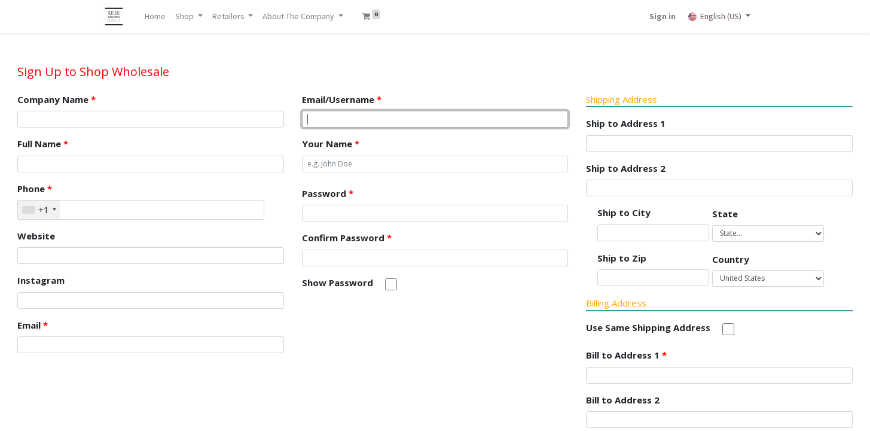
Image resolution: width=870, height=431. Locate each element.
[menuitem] (156, 16)
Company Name (56, 99)
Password (327, 193)
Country (730, 259)
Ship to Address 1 (626, 123)
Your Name (330, 144)
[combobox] (39, 210)
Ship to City (624, 212)
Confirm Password (347, 238)
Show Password (337, 283)
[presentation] (393, 326)
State (725, 214)
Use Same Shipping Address (648, 327)
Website (36, 236)
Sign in (662, 16)
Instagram (41, 280)
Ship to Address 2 (626, 168)
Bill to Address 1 (626, 355)
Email (32, 325)
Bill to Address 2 (623, 400)
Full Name (42, 144)
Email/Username (341, 99)
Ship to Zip (621, 258)
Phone (34, 189)
